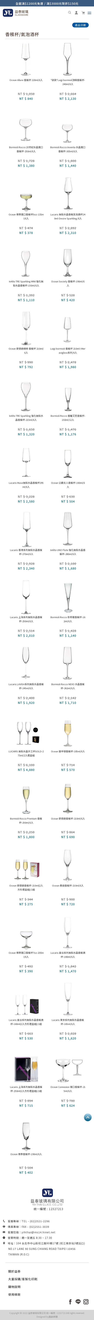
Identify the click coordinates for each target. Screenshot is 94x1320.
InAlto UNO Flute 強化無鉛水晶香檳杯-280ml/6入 (67, 552)
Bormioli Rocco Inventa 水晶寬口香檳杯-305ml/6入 (67, 149)
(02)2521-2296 (40, 1221)
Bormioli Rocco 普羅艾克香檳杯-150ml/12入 (68, 418)
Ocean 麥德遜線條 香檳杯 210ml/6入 (26, 350)
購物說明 (14, 1286)
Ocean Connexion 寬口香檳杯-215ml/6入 (67, 1089)
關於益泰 (14, 1271)
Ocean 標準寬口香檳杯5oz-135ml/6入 (26, 216)
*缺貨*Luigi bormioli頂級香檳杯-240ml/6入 (68, 82)
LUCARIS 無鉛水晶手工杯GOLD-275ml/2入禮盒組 (26, 753)
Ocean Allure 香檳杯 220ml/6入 (26, 80)
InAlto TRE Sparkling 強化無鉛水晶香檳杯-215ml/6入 (26, 418)
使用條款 (14, 1294)
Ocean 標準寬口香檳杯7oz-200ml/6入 (26, 954)
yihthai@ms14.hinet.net (38, 1232)
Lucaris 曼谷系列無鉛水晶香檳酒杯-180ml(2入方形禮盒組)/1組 (26, 1022)
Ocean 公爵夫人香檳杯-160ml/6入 (68, 485)
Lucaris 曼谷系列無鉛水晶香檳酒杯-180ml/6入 (68, 954)
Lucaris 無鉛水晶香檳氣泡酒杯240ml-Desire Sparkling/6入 (67, 216)
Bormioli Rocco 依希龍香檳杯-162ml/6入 (67, 619)
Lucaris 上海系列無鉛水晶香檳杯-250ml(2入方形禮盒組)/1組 (26, 1089)
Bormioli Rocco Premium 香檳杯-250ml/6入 (26, 820)
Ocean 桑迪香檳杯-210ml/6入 (68, 885)
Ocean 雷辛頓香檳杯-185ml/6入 (68, 751)
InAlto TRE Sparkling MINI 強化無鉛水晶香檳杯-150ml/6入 (26, 283)
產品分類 (80, 25)
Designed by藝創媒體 (47, 1316)
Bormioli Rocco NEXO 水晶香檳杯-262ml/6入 (67, 686)
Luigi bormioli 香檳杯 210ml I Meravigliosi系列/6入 (67, 350)
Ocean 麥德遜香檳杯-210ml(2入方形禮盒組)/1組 (26, 887)
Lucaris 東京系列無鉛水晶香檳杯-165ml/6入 (68, 1022)
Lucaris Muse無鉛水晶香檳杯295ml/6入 (26, 485)
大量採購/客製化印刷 (22, 1279)
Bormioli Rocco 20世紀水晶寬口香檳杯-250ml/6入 (26, 149)
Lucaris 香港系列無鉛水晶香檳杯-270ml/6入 (26, 552)
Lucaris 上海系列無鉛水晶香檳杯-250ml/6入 (26, 619)
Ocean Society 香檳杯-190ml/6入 (67, 283)
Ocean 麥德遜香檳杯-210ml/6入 (68, 818)
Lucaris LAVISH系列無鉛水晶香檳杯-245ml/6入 (26, 686)
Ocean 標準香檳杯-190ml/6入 (26, 1154)
